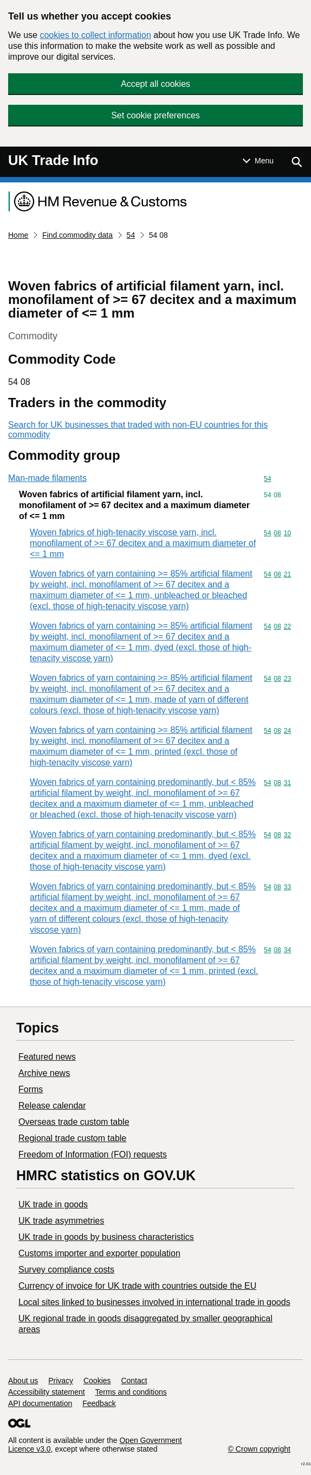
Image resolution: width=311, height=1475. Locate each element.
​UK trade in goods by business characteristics (106, 1237)
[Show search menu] (296, 161)
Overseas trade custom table (73, 1121)
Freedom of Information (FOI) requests (92, 1154)
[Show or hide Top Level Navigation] (258, 160)
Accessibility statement (46, 1392)
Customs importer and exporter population (99, 1253)
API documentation (40, 1403)
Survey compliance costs (66, 1269)
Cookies (97, 1380)
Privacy (60, 1380)
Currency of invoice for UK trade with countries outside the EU (137, 1285)
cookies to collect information (95, 35)
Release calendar (52, 1105)
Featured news (47, 1056)
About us (23, 1380)
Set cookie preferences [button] (155, 115)
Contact (134, 1380)
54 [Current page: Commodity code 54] (131, 235)
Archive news (44, 1073)
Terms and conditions (131, 1392)
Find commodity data (77, 235)
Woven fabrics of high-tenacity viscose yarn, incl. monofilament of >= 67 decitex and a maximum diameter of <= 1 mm (143, 543)
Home (18, 235)
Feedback (98, 1403)
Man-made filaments (47, 478)
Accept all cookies (155, 83)
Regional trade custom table (72, 1138)
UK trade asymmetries (61, 1220)
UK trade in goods (53, 1204)
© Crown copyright (259, 1449)
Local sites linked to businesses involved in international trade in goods (154, 1302)
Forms (30, 1089)
